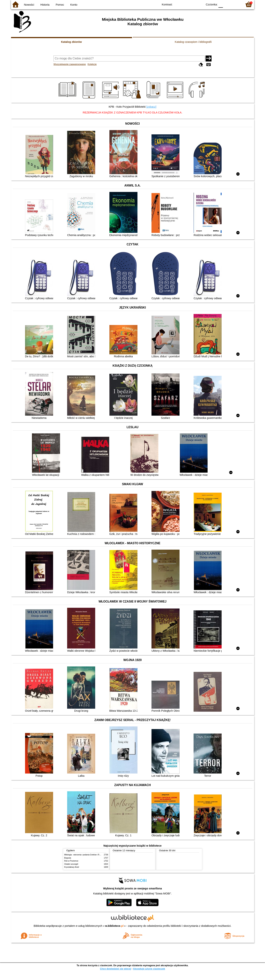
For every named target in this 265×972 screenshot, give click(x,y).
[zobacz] (151, 106)
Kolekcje (92, 64)
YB (192, 4)
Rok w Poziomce (71, 861)
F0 (221, 4)
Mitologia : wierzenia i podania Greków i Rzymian (84, 855)
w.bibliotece (114, 925)
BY (199, 4)
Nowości (29, 4)
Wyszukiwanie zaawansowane (69, 64)
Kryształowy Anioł (71, 867)
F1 (227, 4)
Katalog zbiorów (71, 41)
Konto (73, 4)
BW (184, 4)
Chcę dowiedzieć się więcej (115, 968)
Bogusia (67, 858)
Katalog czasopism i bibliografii (193, 41)
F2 (236, 4)
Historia (45, 4)
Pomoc (60, 4)
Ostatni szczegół (71, 864)
